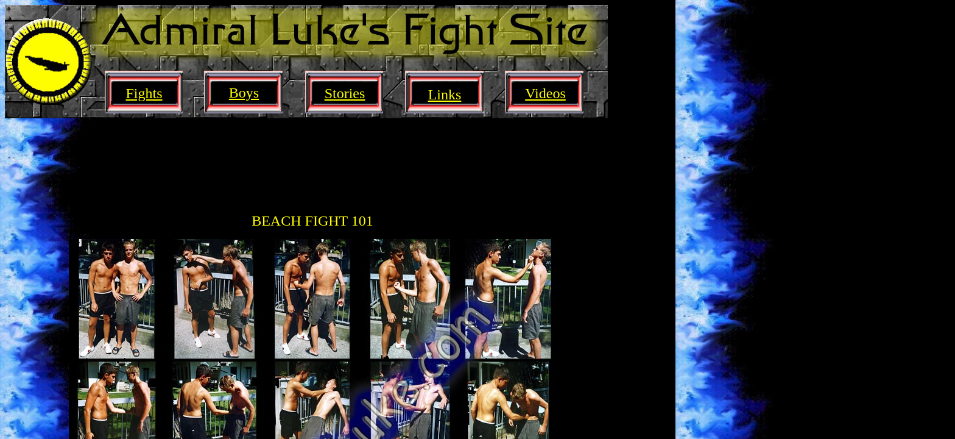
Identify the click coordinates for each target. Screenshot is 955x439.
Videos (545, 93)
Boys (244, 93)
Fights (143, 93)
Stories (345, 93)
